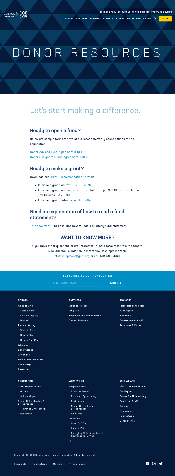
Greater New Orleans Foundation (15, 11)
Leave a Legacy (29, 316)
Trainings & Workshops (33, 409)
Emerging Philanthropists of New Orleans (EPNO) (87, 434)
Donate (24, 321)
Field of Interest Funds (31, 360)
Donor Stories (25, 350)
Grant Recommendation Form (70, 177)
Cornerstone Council (131, 321)
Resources (24, 369)
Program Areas (77, 387)
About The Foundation (132, 387)
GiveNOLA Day (79, 424)
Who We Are (143, 19)
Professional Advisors (132, 306)
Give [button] (166, 19)
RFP (71, 441)
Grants (24, 392)
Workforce (76, 414)
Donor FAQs (24, 365)
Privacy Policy (76, 464)
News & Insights (141, 12)
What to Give (27, 330)
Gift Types (24, 355)
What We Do (126, 19)
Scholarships (27, 396)
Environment (78, 401)
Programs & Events (161, 12)
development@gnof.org (74, 256)
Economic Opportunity (84, 396)
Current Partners (78, 321)
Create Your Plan (29, 340)
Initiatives (74, 419)
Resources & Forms (130, 325)
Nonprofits (110, 19)
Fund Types (126, 311)
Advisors (95, 19)
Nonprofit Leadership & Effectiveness (31, 402)
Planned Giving (27, 325)
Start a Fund (27, 311)
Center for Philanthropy (133, 396)
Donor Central (108, 12)
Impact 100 (77, 428)
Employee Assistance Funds (85, 316)
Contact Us (124, 12)
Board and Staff (129, 401)
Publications (127, 416)
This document (40, 226)
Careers (124, 406)
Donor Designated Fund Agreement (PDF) (58, 157)
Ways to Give (25, 306)
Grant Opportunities (29, 387)
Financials (126, 316)
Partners (82, 19)
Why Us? (23, 345)
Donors (69, 19)
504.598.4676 (81, 185)
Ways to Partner (78, 306)
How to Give (26, 335)
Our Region (126, 392)
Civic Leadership (80, 392)
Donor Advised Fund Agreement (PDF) (56, 152)
